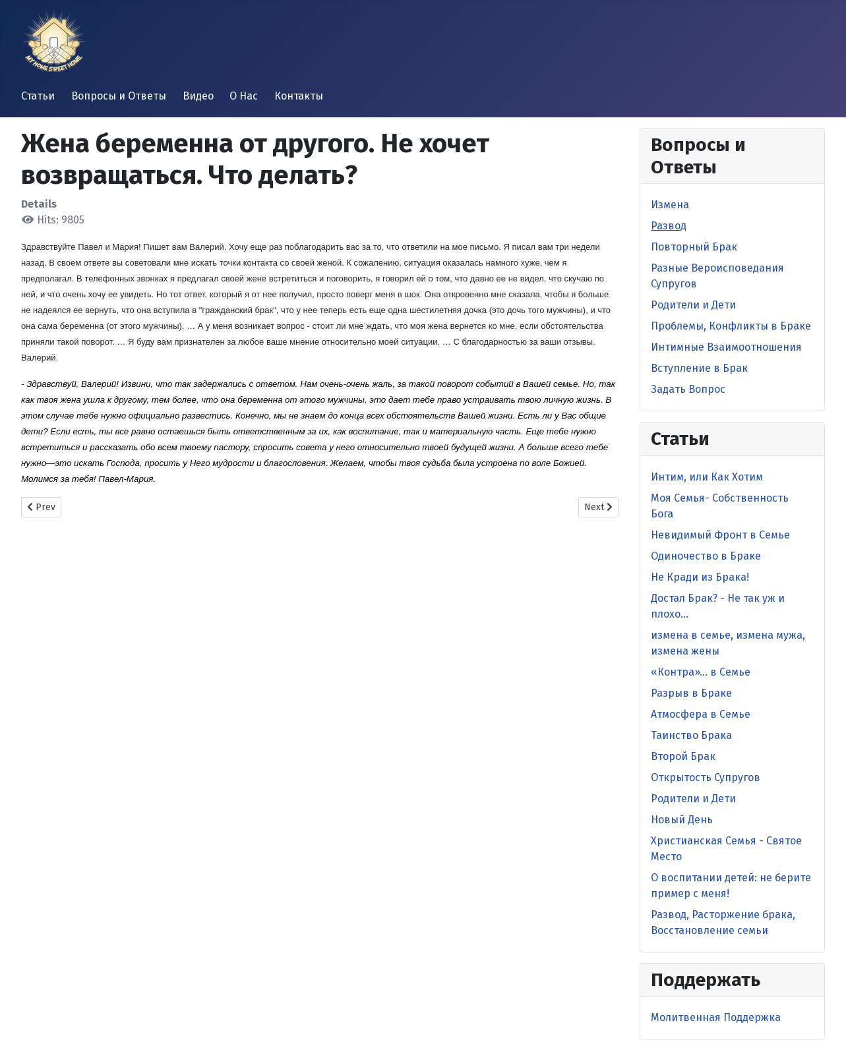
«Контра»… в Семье (700, 672)
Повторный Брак (694, 247)
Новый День (682, 819)
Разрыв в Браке (691, 693)
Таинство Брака (691, 735)
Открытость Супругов (705, 777)
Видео (198, 96)
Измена (670, 204)
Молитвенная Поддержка (716, 1017)
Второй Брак (683, 756)
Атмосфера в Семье (700, 714)
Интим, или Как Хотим (707, 477)
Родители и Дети (693, 305)
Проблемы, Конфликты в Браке (731, 326)
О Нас (243, 96)
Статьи (38, 96)
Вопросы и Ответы (118, 96)
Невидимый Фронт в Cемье (720, 535)
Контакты (298, 96)
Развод (668, 225)
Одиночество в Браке (706, 556)
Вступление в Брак (699, 368)
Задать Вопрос (688, 389)
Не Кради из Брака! (700, 577)
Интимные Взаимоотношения (726, 347)
